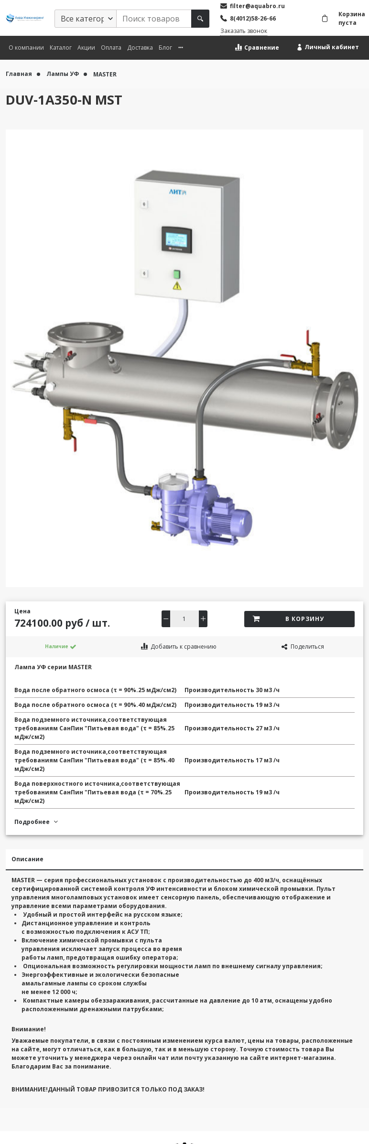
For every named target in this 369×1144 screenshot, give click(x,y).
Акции (86, 47)
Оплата (111, 47)
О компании (26, 47)
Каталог (61, 47)
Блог (165, 47)
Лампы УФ (63, 74)
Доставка (140, 47)
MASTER (105, 74)
